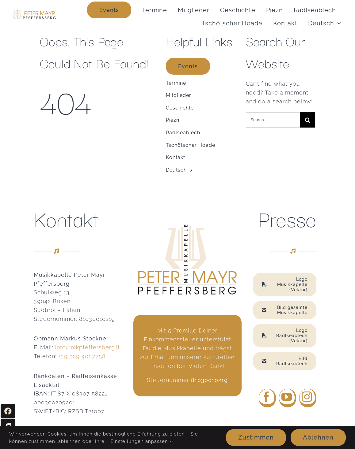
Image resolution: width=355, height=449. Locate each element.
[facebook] (267, 398)
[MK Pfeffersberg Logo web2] (34, 13)
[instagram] (307, 398)
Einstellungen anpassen (142, 441)
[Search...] (273, 120)
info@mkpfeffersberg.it (87, 347)
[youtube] (287, 398)
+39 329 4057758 (82, 356)
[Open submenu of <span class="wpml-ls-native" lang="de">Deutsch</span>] (337, 23)
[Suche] (307, 120)
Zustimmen (256, 437)
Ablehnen (318, 437)
